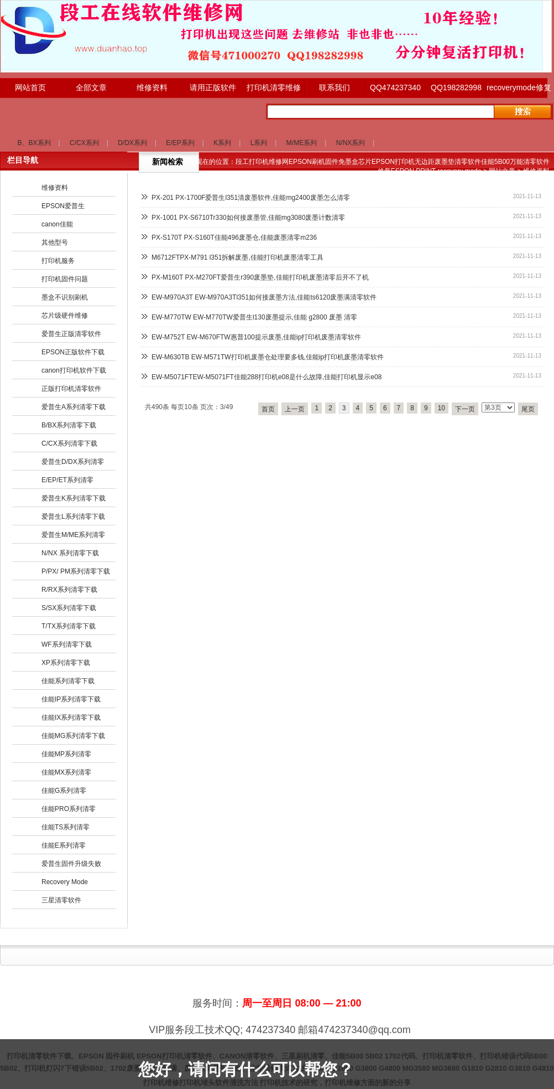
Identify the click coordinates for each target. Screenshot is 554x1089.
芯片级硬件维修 (64, 315)
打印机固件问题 (64, 279)
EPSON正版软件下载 (72, 352)
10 (441, 408)
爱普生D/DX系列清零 (72, 462)
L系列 (259, 143)
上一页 (295, 409)
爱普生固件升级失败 (71, 864)
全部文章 (91, 87)
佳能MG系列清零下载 (73, 736)
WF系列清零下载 (66, 644)
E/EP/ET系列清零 (67, 480)
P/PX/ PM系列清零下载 (75, 571)
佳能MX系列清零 (66, 772)
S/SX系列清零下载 (68, 608)
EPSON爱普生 (63, 206)
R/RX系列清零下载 (69, 589)
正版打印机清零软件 (71, 389)
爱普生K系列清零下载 (73, 498)
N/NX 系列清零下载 (70, 553)
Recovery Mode (64, 882)
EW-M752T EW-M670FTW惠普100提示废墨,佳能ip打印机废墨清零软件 (256, 337)
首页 (268, 409)
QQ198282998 (456, 87)
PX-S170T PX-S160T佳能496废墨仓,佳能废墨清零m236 (234, 237)
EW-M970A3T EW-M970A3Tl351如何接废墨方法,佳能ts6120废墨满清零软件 (264, 297)
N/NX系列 (350, 143)
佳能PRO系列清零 (68, 809)
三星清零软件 (61, 900)
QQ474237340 (395, 87)
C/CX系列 (84, 143)
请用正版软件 (213, 87)
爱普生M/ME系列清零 (73, 535)
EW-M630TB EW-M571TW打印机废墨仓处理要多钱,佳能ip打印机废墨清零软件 (267, 357)
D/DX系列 (132, 143)
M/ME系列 (301, 143)
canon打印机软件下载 (73, 370)
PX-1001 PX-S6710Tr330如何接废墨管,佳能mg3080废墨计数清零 (248, 217)
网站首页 (30, 87)
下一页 (465, 409)
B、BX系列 (34, 143)
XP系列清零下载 (65, 663)
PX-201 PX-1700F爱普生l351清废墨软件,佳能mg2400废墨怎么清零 (250, 198)
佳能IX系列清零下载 (71, 717)
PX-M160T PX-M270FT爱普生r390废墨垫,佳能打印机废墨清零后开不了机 (260, 277)
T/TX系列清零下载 (68, 626)
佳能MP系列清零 (66, 754)
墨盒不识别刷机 (64, 297)
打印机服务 (58, 261)
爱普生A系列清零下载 (73, 407)
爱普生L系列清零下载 (73, 516)
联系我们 (334, 87)
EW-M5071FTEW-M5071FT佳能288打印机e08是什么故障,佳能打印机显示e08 (266, 377)
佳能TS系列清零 (65, 827)
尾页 (528, 409)
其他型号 (54, 242)
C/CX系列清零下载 (69, 443)
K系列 (222, 143)
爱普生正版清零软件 (71, 334)
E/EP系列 (180, 143)
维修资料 (152, 87)
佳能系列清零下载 (68, 681)
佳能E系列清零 (63, 845)
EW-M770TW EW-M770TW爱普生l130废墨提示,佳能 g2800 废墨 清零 (254, 317)
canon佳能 (57, 224)
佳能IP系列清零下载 (71, 699)
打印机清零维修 (274, 87)
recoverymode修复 (517, 87)
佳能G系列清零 (63, 790)
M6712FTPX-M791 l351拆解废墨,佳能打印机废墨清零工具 (237, 257)
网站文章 (502, 171)
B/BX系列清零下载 (68, 425)
